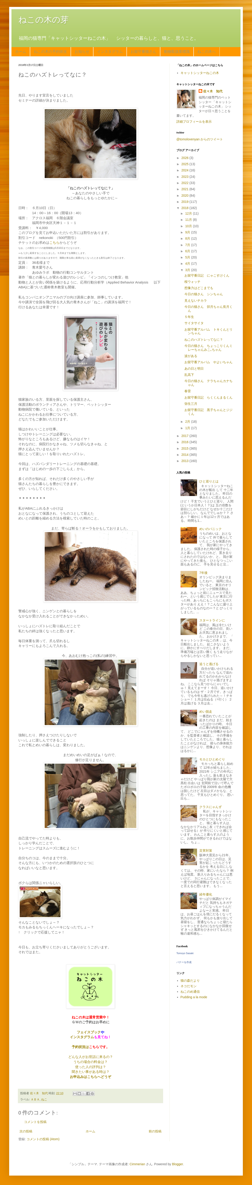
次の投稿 (25, 1131)
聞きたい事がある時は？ (91, 1072)
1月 (188, 428)
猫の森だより (190, 980)
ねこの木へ (206, 52)
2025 (185, 164)
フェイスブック (89, 1032)
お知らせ (82, 52)
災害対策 (205, 850)
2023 (185, 177)
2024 (185, 170)
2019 (185, 202)
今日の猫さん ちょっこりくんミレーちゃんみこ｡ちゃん (208, 348)
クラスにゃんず (210, 807)
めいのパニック (210, 529)
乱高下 (189, 375)
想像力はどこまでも (198, 288)
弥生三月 (190, 403)
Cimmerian (137, 1164)
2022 (185, 183)
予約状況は (80, 1047)
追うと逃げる (209, 664)
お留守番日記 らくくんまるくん (208, 397)
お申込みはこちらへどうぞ (90, 1077)
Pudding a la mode (194, 997)
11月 (189, 219)
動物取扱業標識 (177, 52)
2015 (185, 448)
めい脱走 (205, 711)
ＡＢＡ (35, 1099)
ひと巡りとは (209, 481)
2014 (185, 454)
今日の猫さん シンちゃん (203, 294)
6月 (188, 251)
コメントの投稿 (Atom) (43, 1139)
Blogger (177, 1164)
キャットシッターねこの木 (200, 73)
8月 (188, 238)
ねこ (44, 1099)
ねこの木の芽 (43, 19)
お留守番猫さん (143, 52)
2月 (188, 421)
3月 (188, 270)
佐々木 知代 (212, 91)
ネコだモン (189, 986)
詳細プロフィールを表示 (194, 121)
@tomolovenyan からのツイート (199, 139)
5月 (188, 257)
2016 (185, 442)
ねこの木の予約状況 (50, 52)
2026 (185, 158)
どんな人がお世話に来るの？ (90, 1057)
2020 (185, 195)
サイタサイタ (194, 323)
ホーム (20, 52)
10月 (189, 226)
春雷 (187, 391)
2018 (185, 208)
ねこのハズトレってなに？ (203, 339)
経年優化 (205, 894)
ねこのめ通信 (190, 991)
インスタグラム (110, 52)
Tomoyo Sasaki (185, 953)
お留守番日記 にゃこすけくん (206, 275)
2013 (185, 461)
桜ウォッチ (192, 281)
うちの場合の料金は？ (90, 1062)
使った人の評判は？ (90, 1067)
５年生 (189, 317)
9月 (188, 232)
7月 (188, 245)
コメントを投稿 (35, 1122)
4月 (188, 263)
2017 (185, 436)
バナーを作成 (184, 962)
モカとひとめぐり (212, 759)
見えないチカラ (195, 300)
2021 (185, 189)
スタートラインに (212, 620)
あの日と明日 (194, 368)
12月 (189, 213)
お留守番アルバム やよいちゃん (208, 362)
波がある (190, 356)
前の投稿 (155, 1131)
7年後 (203, 573)
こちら (54, 242)
